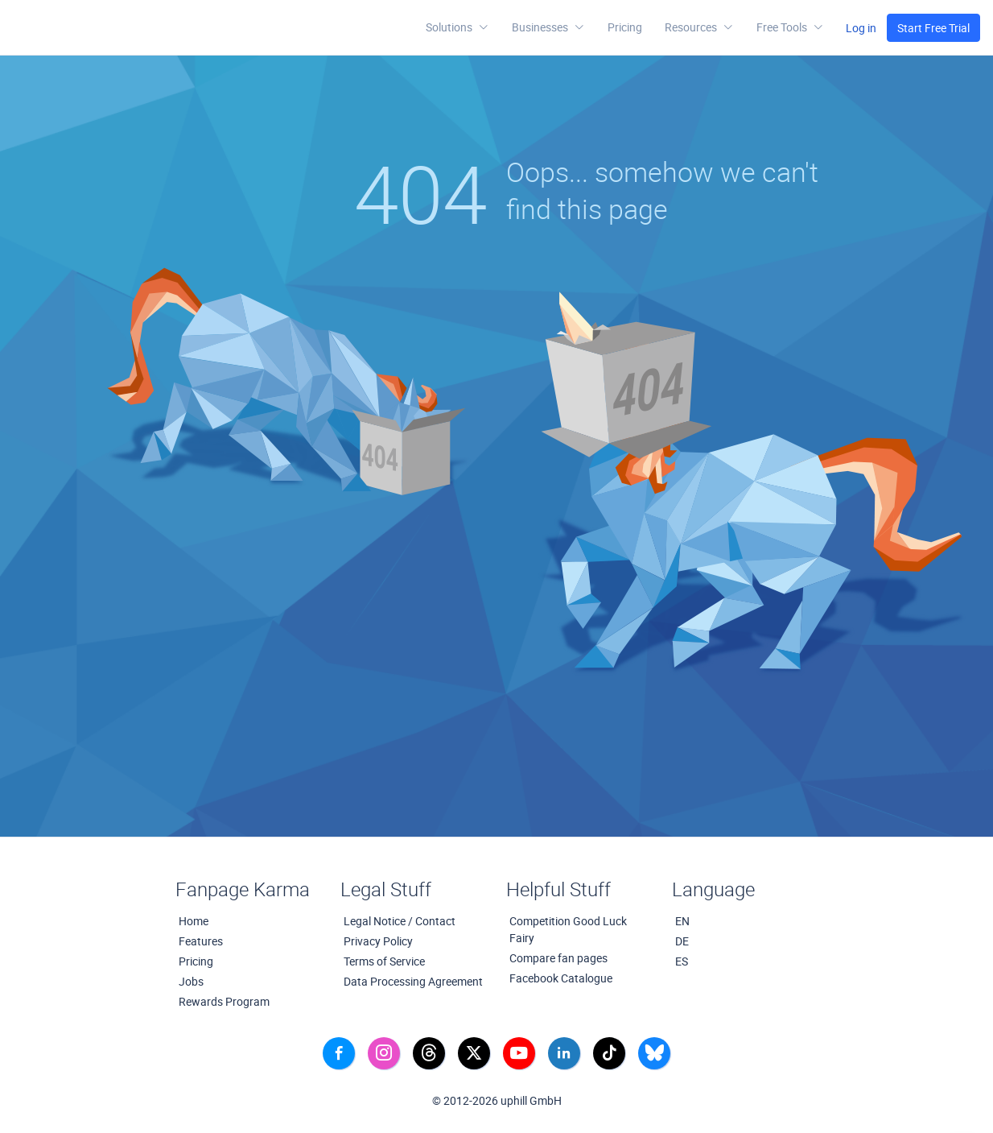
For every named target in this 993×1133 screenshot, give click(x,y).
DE (682, 941)
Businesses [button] (548, 27)
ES (681, 961)
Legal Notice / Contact (399, 920)
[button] (699, 27)
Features (201, 941)
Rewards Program (224, 1001)
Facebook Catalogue (560, 978)
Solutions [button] (457, 27)
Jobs (191, 981)
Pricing (625, 27)
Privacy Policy (378, 941)
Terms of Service (384, 961)
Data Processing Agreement (413, 981)
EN (682, 920)
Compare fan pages (558, 958)
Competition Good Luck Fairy (568, 929)
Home (193, 920)
